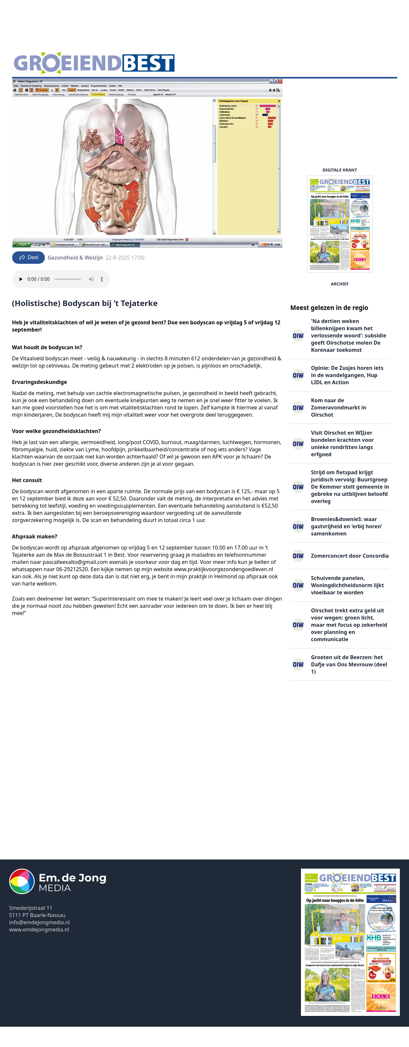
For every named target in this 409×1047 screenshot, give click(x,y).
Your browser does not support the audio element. (61, 299)
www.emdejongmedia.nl (39, 949)
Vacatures (91, 88)
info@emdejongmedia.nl (39, 942)
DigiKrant (59, 88)
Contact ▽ (209, 88)
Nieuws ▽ (28, 88)
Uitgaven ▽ (175, 88)
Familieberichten (133, 88)
